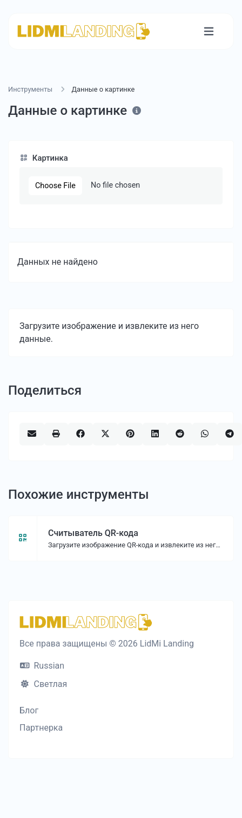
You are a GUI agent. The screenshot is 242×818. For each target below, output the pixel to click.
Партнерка (41, 728)
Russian (42, 666)
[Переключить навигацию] (209, 31)
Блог (28, 710)
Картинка (43, 158)
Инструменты (30, 89)
